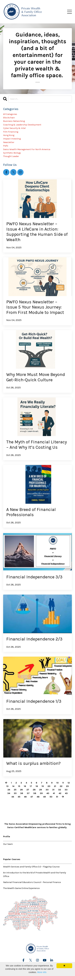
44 (12, 796)
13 (7, 786)
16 (25, 786)
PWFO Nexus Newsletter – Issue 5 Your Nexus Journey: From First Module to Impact (35, 307)
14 (13, 786)
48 (38, 796)
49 (44, 796)
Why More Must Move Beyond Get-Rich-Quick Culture (35, 377)
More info (41, 972)
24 (9, 789)
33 (66, 789)
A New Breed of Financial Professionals (31, 512)
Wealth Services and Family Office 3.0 (22, 866)
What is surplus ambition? (33, 763)
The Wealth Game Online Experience (21, 888)
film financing (10, 131)
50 (51, 796)
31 (53, 789)
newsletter (8, 142)
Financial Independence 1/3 (33, 701)
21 (55, 786)
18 (37, 786)
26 (21, 789)
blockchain (9, 117)
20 (49, 786)
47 (31, 796)
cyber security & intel (14, 128)
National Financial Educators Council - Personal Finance (32, 882)
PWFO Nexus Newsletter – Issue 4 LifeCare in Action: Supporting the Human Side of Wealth (37, 231)
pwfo (5, 145)
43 (66, 793)
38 (34, 793)
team (10, 844)
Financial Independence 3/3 (34, 576)
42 (60, 793)
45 (19, 796)
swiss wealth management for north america (26, 149)
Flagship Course (51, 866)
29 (40, 789)
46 (25, 796)
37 (28, 793)
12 (69, 782)
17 (31, 786)
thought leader (11, 156)
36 (21, 793)
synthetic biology (12, 153)
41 (54, 793)
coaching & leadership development (22, 124)
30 (47, 789)
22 (61, 786)
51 (57, 796)
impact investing (12, 138)
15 (19, 786)
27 (28, 789)
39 (41, 793)
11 (63, 782)
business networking (14, 121)
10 (57, 782)
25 (15, 789)
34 (8, 793)
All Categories (10, 114)
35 (15, 793)
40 (47, 793)
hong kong (8, 135)
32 (59, 789)
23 (67, 786)
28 (34, 789)
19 (43, 786)
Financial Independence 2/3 (34, 639)
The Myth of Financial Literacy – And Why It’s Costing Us (36, 444)
